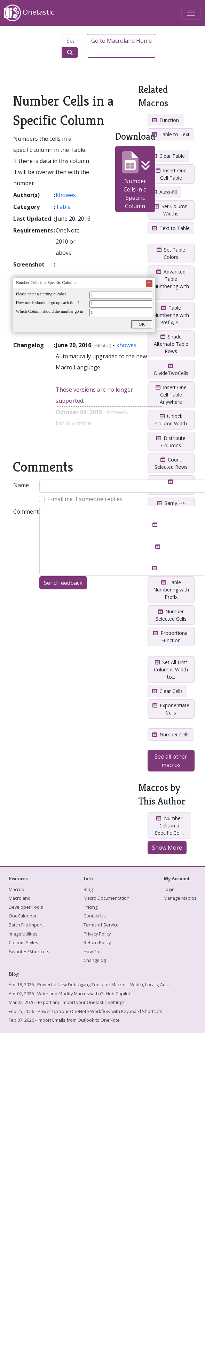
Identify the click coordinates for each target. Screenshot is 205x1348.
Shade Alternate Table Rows (171, 343)
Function (165, 120)
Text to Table (171, 228)
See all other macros (171, 761)
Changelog (95, 960)
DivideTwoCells (171, 369)
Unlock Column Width (171, 420)
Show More (167, 847)
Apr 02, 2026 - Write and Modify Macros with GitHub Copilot (69, 993)
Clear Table (168, 156)
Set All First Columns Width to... (171, 669)
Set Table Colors (171, 253)
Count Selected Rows (171, 463)
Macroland (20, 898)
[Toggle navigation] (191, 13)
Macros (16, 889)
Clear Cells (167, 691)
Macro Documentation (106, 898)
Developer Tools (26, 907)
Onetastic (29, 13)
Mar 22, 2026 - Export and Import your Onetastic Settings (67, 1002)
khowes (66, 195)
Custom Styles (23, 942)
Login (169, 889)
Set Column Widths (171, 210)
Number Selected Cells (171, 615)
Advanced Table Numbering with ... (171, 282)
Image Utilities (23, 934)
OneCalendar (23, 916)
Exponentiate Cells (170, 709)
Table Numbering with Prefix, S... (171, 315)
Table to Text (171, 134)
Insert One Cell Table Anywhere (171, 394)
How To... (93, 951)
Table (63, 207)
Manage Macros (180, 898)
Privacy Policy (97, 934)
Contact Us (95, 916)
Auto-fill (164, 192)
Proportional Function (171, 637)
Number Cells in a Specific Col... (169, 825)
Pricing (90, 907)
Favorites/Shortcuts (29, 951)
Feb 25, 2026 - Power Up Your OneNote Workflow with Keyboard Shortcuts (85, 1011)
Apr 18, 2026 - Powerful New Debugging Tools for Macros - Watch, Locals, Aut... (89, 984)
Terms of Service (101, 925)
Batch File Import (26, 925)
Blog (88, 889)
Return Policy (97, 942)
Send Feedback (63, 583)
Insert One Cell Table (171, 174)
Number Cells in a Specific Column (135, 180)
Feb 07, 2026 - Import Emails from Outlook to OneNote (64, 1020)
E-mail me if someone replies (85, 499)
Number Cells (171, 734)
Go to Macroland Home (121, 40)
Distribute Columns (171, 442)
